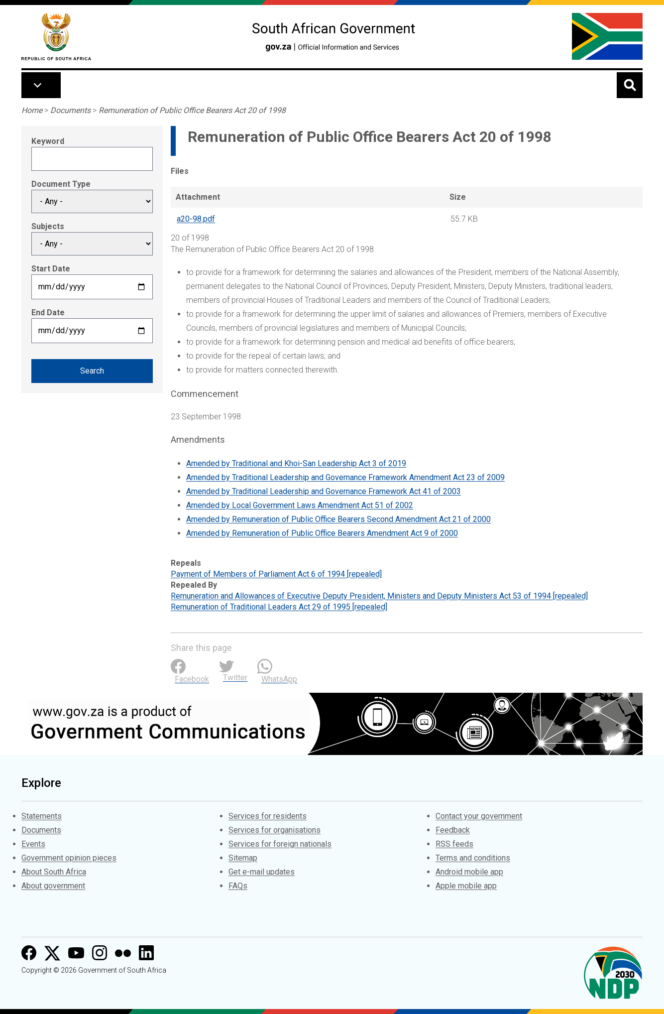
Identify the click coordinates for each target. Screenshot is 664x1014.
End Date (48, 312)
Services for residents (267, 816)
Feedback (453, 830)
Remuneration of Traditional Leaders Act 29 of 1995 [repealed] (279, 607)
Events (33, 844)
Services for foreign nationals (280, 844)
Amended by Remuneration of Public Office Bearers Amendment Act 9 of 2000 (322, 533)
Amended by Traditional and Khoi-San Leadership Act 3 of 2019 (296, 463)
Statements (41, 816)
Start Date (50, 268)
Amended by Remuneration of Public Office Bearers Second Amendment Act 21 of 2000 (338, 519)
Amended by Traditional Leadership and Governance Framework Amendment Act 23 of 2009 (345, 477)
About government (53, 885)
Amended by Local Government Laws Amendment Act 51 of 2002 (299, 505)
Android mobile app (469, 872)
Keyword (47, 141)
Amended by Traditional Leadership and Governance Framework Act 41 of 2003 (323, 491)
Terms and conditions (473, 858)
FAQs (237, 885)
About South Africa (53, 872)
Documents (70, 110)
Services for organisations (274, 830)
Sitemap (242, 858)
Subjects (47, 226)
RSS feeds (454, 844)
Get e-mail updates (261, 872)
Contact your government (479, 816)
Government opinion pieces (68, 858)
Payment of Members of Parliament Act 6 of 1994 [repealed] (276, 574)
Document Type (61, 184)
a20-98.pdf (196, 219)
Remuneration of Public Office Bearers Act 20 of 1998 (192, 110)
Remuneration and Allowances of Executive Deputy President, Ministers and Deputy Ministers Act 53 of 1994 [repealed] (379, 596)
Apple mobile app (466, 885)
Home (31, 110)
